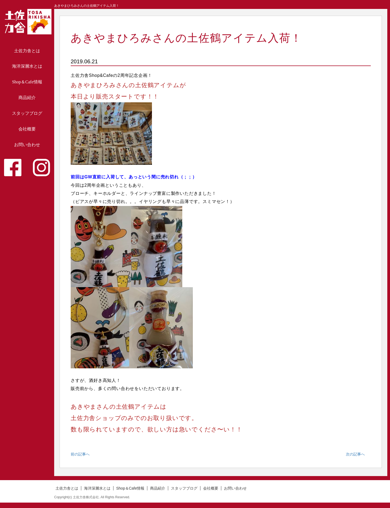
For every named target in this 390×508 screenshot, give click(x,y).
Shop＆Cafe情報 (27, 82)
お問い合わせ (27, 144)
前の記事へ (80, 454)
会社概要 (27, 129)
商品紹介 (27, 97)
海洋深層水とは (27, 66)
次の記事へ (355, 454)
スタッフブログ (27, 113)
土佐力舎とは (27, 50)
